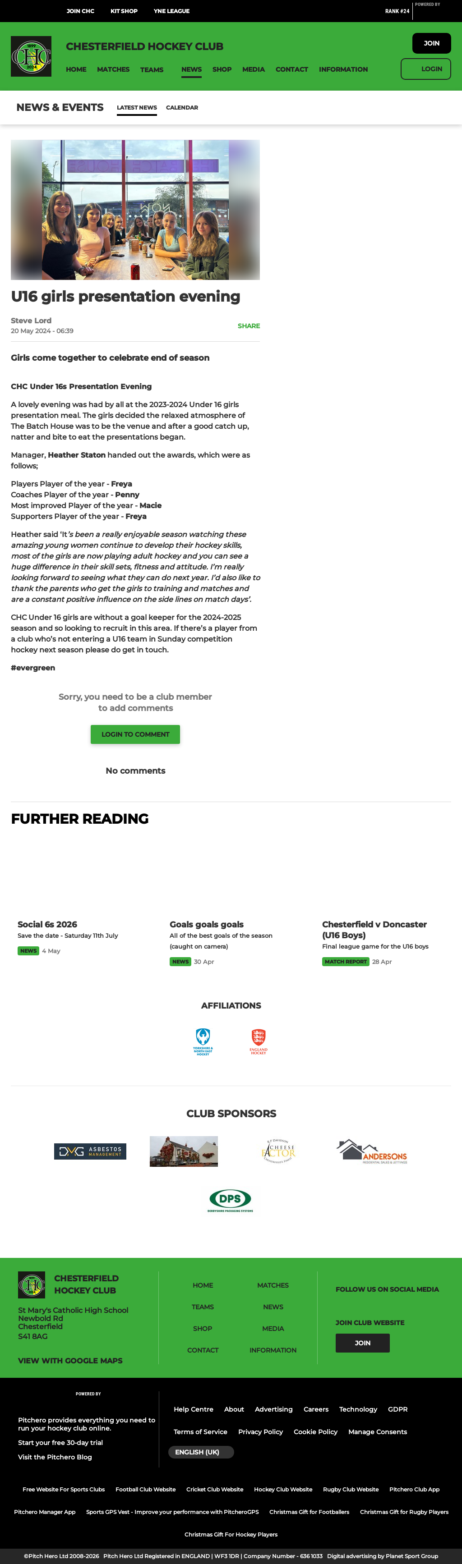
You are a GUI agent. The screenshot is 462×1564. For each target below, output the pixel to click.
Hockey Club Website (283, 1489)
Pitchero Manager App (44, 1512)
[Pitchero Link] (433, 14)
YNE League (171, 11)
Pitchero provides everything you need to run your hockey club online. (86, 1424)
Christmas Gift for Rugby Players (404, 1512)
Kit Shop (124, 11)
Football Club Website (146, 1489)
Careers (316, 1409)
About (234, 1409)
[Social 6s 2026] (79, 874)
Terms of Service (200, 1432)
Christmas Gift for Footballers (309, 1512)
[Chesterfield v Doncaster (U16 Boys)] (383, 874)
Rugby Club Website (351, 1489)
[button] (76, 69)
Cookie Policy (315, 1432)
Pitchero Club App (414, 1489)
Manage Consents (377, 1432)
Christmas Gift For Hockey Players (231, 1534)
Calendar (160, 107)
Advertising (274, 1409)
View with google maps (70, 1361)
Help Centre (193, 1409)
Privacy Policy (260, 1432)
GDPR (397, 1409)
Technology (358, 1409)
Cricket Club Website (214, 1489)
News (126, 107)
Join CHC (80, 11)
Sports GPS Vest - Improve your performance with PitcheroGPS (172, 1512)
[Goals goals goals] (231, 874)
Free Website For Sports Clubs (64, 1489)
